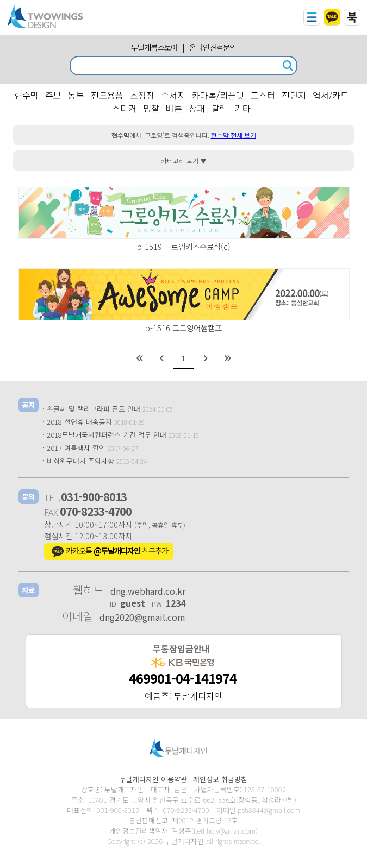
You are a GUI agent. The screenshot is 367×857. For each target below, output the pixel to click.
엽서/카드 (331, 95)
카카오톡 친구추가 (108, 552)
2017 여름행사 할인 (76, 448)
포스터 (263, 95)
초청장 (142, 95)
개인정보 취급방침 (220, 779)
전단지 (294, 95)
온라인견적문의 (212, 47)
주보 (53, 95)
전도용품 (107, 95)
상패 (197, 108)
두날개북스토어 (154, 47)
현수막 (26, 95)
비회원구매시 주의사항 (80, 461)
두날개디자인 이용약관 (153, 779)
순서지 (173, 95)
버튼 (174, 108)
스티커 (124, 108)
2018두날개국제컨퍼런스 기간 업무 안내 (106, 435)
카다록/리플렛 (218, 95)
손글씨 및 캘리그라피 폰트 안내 (93, 409)
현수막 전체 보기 (233, 135)
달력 (220, 108)
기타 (242, 108)
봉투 (76, 95)
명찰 (151, 108)
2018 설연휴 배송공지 (79, 422)
